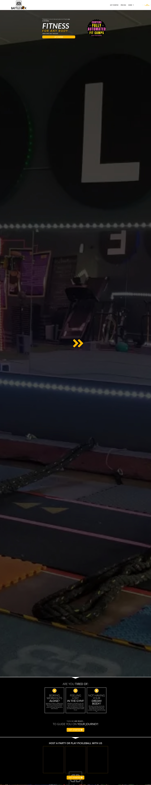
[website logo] (19, 5)
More (131, 5)
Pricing (123, 5)
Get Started (114, 5)
